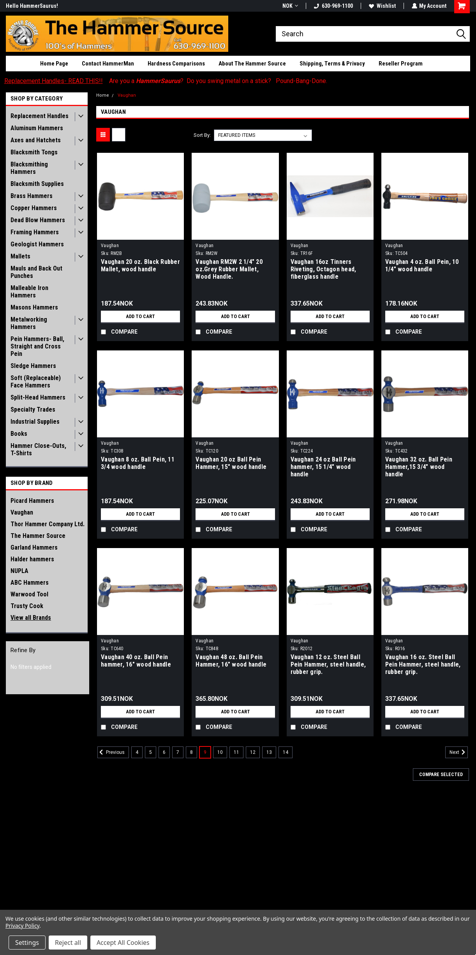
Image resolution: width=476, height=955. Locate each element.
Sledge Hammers (33, 366)
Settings (27, 942)
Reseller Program (401, 63)
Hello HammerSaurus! (32, 6)
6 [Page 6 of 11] (164, 752)
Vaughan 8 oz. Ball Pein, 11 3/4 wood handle (138, 463)
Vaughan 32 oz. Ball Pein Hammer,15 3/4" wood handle (418, 467)
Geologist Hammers (37, 244)
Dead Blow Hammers (38, 220)
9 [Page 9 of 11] (205, 752)
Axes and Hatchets (36, 140)
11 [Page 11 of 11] (236, 752)
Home (102, 95)
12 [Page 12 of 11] (253, 752)
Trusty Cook (27, 606)
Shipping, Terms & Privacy (332, 63)
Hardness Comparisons (176, 63)
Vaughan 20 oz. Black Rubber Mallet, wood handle (140, 265)
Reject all (68, 942)
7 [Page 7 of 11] (177, 752)
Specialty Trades (33, 409)
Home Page (54, 63)
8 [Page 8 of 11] (191, 752)
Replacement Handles (40, 116)
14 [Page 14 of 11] (285, 752)
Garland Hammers (34, 547)
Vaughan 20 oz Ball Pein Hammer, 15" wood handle (231, 463)
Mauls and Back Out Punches (36, 272)
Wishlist (381, 6)
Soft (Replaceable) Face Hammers (36, 381)
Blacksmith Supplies (37, 183)
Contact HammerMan (108, 63)
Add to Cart (140, 316)
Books (19, 433)
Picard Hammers (32, 500)
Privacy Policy (22, 925)
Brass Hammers (32, 196)
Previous (111, 752)
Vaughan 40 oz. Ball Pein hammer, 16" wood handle (136, 660)
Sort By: (202, 135)
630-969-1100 (333, 6)
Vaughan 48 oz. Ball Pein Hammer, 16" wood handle (231, 660)
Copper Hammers (34, 208)
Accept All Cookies (123, 942)
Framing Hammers (35, 232)
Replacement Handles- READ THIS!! (53, 81)
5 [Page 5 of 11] (150, 752)
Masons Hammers (34, 307)
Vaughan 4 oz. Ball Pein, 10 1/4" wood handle (422, 265)
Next (459, 752)
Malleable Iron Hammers (29, 291)
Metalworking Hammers (29, 323)
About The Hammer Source (252, 63)
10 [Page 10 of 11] (220, 752)
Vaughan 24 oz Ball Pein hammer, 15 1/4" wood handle (323, 467)
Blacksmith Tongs (34, 152)
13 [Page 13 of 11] (269, 752)
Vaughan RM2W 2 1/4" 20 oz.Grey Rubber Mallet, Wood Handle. (229, 269)
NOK (290, 6)
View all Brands (31, 617)
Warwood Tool (29, 594)
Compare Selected (441, 774)
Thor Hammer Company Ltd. (48, 524)
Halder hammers (32, 559)
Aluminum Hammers (37, 128)
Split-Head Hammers (38, 397)
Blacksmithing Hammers (29, 168)
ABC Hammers (30, 582)
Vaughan (22, 512)
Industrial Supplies (35, 421)
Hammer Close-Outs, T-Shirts (38, 449)
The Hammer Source (38, 535)
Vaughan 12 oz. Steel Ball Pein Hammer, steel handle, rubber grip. (328, 664)
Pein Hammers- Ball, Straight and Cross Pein (37, 346)
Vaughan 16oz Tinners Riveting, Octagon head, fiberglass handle (323, 269)
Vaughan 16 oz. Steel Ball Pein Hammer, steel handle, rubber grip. (423, 664)
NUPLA (19, 571)
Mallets (20, 256)
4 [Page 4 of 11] (137, 752)
